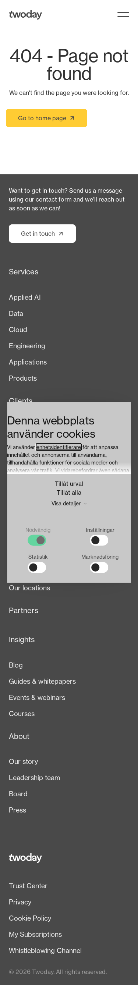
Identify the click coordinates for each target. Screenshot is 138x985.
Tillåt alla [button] (69, 492)
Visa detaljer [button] (69, 503)
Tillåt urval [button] (69, 483)
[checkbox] (38, 536)
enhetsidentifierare (58, 447)
